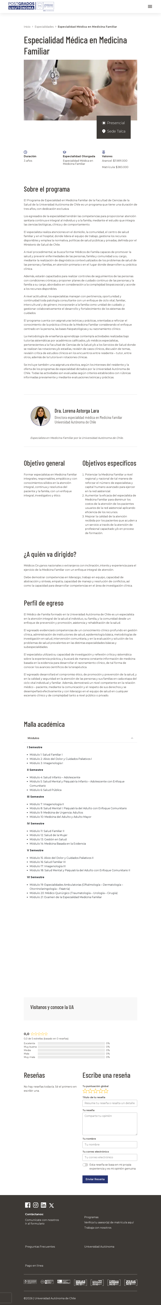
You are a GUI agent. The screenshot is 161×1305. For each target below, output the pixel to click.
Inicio (27, 26)
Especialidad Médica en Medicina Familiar (87, 26)
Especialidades (44, 26)
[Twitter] (51, 1205)
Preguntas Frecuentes (40, 1246)
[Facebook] (27, 1205)
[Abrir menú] (150, 6)
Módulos (33, 738)
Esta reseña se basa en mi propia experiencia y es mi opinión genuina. (112, 1166)
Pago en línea (34, 1265)
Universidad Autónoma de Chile (55, 1298)
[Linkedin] (43, 1205)
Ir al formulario (34, 1223)
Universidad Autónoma (99, 1246)
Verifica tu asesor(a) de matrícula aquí (109, 1222)
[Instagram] (35, 1205)
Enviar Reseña (95, 1179)
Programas (91, 1217)
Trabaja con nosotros (97, 1227)
